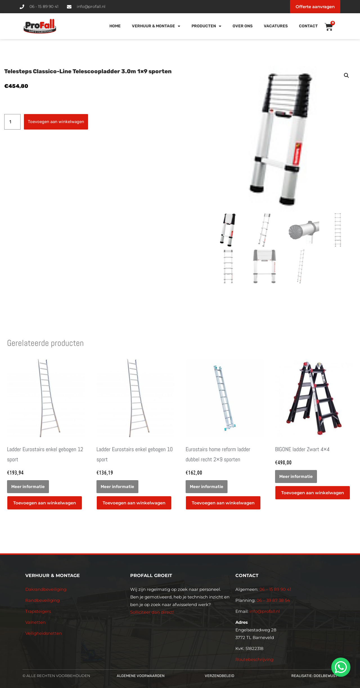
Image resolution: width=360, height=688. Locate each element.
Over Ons (243, 26)
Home (115, 26)
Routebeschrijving (254, 659)
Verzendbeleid (219, 676)
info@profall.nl (264, 611)
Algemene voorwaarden (141, 676)
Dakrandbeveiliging (45, 589)
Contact (308, 26)
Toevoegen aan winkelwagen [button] (44, 503)
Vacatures (276, 26)
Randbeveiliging (42, 600)
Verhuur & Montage (156, 26)
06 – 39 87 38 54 (273, 600)
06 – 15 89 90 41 (274, 589)
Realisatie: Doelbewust (314, 676)
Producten (206, 26)
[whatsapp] (340, 667)
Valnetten (35, 622)
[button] (346, 75)
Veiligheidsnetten (43, 633)
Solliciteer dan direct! (152, 612)
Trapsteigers (38, 611)
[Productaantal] (12, 122)
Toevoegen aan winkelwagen (56, 121)
